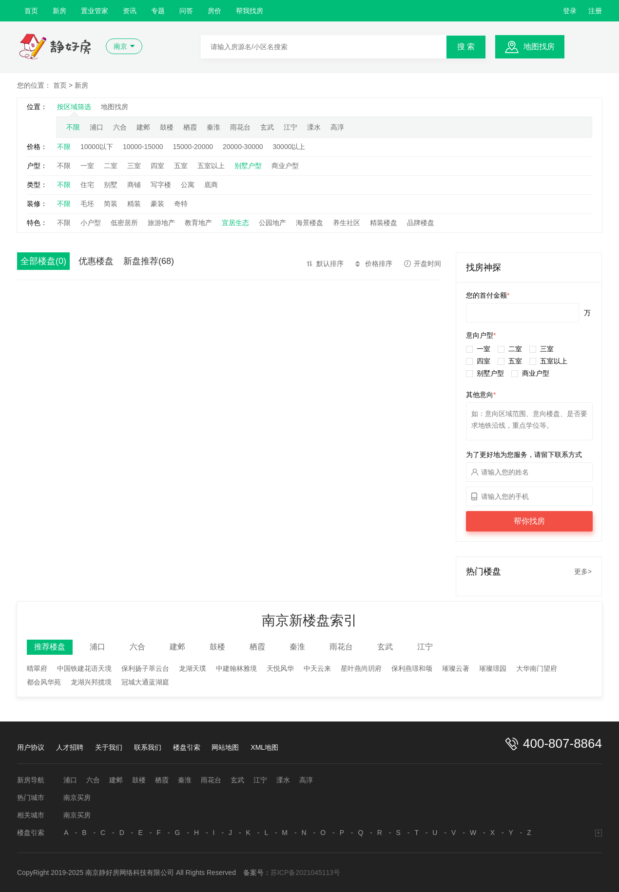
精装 (134, 204)
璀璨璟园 (492, 668)
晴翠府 (37, 668)
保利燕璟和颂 (411, 668)
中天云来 (317, 668)
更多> (583, 571)
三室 (134, 166)
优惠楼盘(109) (96, 263)
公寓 (187, 185)
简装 (110, 204)
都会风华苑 (44, 682)
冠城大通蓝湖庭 (145, 682)
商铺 (134, 185)
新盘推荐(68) (148, 261)
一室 (87, 166)
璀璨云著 (455, 668)
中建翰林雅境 (236, 668)
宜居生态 (235, 223)
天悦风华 (280, 668)
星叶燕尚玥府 (361, 668)
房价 (214, 11)
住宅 (87, 185)
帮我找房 (249, 11)
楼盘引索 (186, 747)
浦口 (96, 127)
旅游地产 (161, 223)
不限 (73, 127)
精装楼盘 (383, 223)
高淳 (337, 127)
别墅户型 (248, 166)
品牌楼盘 (420, 223)
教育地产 (198, 223)
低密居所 (124, 223)
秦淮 (213, 127)
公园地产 (272, 223)
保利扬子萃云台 (145, 668)
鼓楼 (167, 127)
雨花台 (240, 127)
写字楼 (161, 185)
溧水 (314, 127)
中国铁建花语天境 (84, 668)
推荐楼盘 (49, 647)
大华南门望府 (536, 668)
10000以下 (96, 147)
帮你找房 (529, 521)
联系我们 (147, 747)
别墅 (110, 185)
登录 (570, 11)
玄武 (267, 127)
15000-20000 (193, 147)
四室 (157, 166)
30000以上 (289, 147)
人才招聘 (69, 747)
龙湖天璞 (192, 668)
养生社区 (346, 223)
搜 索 (466, 46)
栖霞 (190, 127)
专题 (158, 11)
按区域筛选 (74, 107)
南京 (120, 46)
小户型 (90, 223)
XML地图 (264, 747)
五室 (181, 166)
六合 (120, 127)
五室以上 (211, 166)
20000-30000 (243, 147)
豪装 (157, 204)
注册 (595, 11)
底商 (211, 185)
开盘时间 (427, 263)
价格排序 (378, 263)
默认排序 (330, 263)
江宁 (290, 127)
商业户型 (285, 166)
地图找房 (539, 46)
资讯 (129, 11)
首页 (31, 11)
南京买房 (77, 797)
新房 (59, 11)
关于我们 (108, 747)
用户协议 (30, 747)
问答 (186, 11)
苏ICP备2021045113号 (305, 872)
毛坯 (87, 204)
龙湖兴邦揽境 (91, 682)
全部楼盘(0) (43, 261)
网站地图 (225, 747)
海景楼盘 (309, 223)
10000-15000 (143, 147)
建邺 (143, 127)
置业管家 (94, 11)
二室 (110, 166)
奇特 (181, 204)
